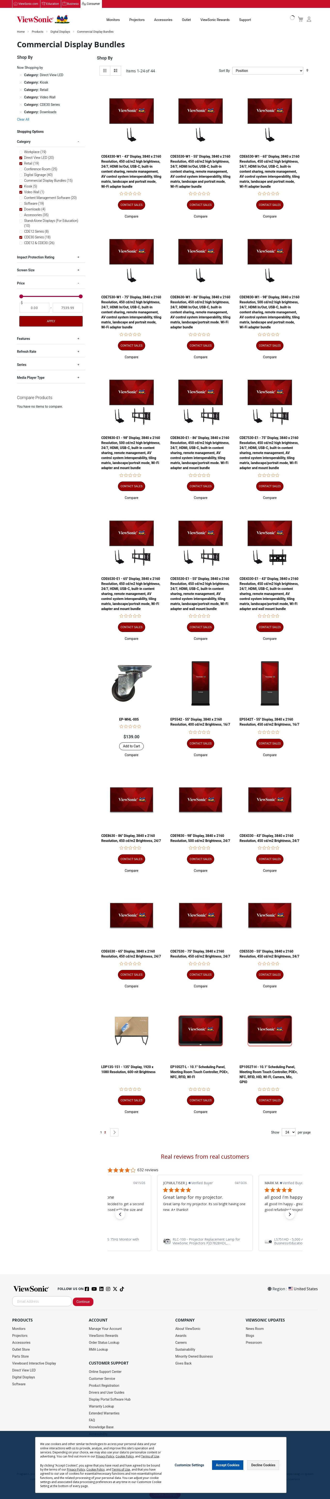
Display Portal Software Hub (110, 1400)
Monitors (113, 20)
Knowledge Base (101, 1427)
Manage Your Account (105, 1329)
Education (52, 4)
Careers (181, 1343)
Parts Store (20, 1357)
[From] (34, 308)
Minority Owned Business (194, 1357)
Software (19, 1384)
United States (303, 1289)
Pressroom (254, 1343)
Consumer (93, 4)
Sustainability (185, 1350)
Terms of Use (150, 1456)
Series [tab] (21, 365)
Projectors (137, 20)
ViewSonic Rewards (214, 20)
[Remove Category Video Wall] (20, 97)
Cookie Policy (125, 1456)
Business (73, 4)
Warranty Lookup (101, 1406)
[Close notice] (280, 1465)
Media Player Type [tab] (30, 378)
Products (38, 32)
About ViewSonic (188, 1329)
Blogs (250, 1336)
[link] (108, 1241)
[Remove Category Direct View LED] (20, 75)
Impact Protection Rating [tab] (35, 257)
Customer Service (102, 1379)
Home (21, 32)
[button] (131, 217)
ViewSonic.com (28, 4)
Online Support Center (105, 1372)
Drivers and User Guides (106, 1393)
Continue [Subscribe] (83, 1302)
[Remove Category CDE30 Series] (20, 104)
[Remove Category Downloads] (20, 112)
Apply (51, 321)
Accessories (163, 20)
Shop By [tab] (105, 58)
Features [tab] (23, 339)
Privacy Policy (105, 1456)
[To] (68, 308)
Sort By (224, 71)
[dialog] (165, 1465)
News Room (255, 1329)
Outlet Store (21, 1350)
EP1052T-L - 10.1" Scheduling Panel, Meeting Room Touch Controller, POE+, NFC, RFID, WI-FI (199, 1072)
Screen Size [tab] (26, 271)
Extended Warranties (104, 1413)
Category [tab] (24, 142)
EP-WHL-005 (129, 720)
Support (245, 20)
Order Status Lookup (104, 1343)
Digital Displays (60, 32)
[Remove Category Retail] (20, 90)
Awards (180, 1336)
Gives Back (183, 1363)
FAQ (92, 1420)
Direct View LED (24, 1370)
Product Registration (104, 1386)
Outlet (186, 20)
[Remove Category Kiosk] (20, 82)
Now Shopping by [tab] (30, 68)
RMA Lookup (98, 1350)
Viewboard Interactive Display (34, 1363)
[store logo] (43, 19)
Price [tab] (21, 283)
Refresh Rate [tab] (26, 352)
